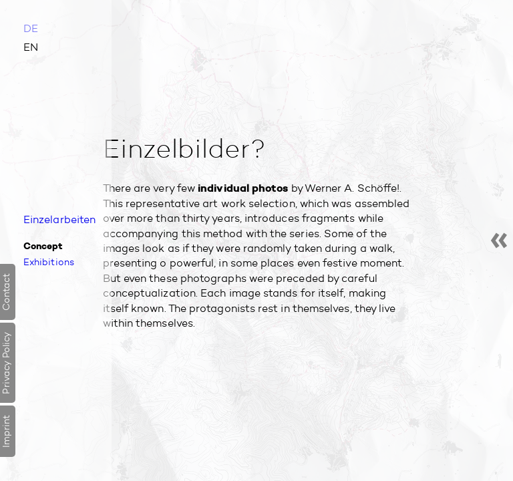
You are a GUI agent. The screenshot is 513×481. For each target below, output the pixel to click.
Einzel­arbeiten (59, 219)
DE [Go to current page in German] (30, 28)
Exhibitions (48, 262)
